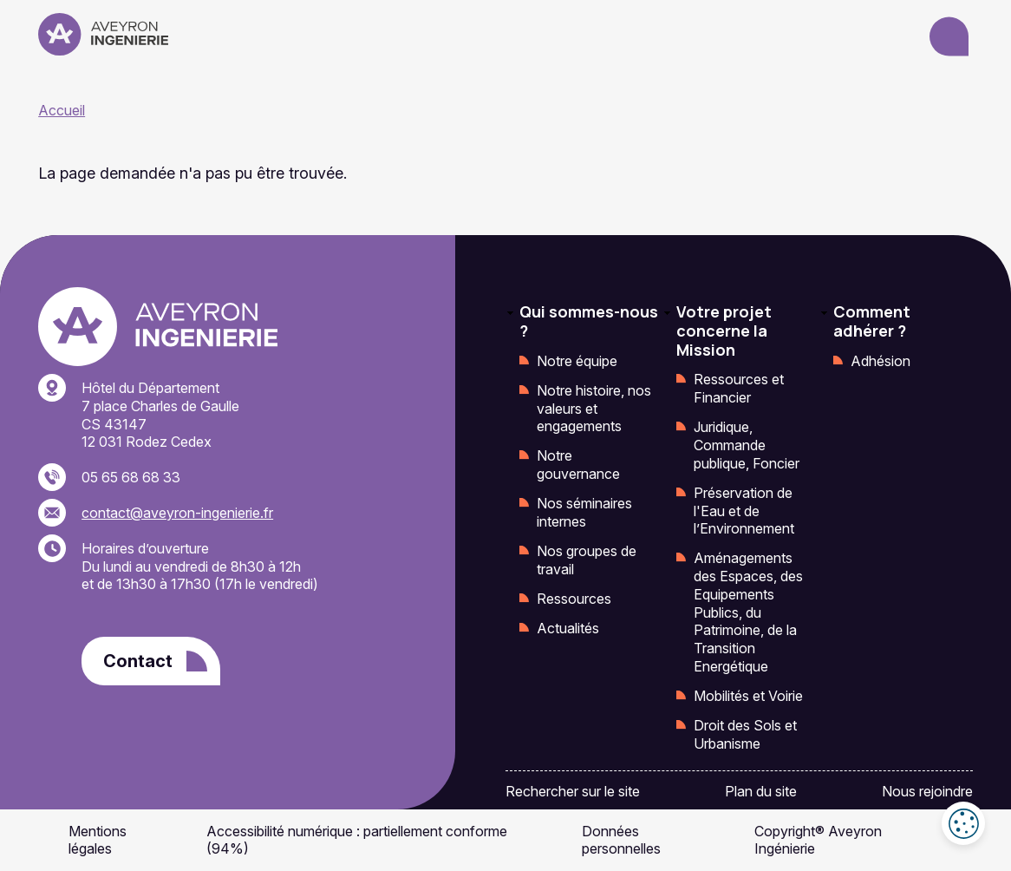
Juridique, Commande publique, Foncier (746, 445)
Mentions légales (97, 840)
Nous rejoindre (927, 791)
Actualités (568, 628)
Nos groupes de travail (586, 560)
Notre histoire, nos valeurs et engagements (594, 409)
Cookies (963, 823)
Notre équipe (577, 361)
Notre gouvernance (578, 464)
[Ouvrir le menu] (949, 36)
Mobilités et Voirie (748, 695)
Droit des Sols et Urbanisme (745, 734)
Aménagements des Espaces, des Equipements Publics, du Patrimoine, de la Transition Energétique (748, 612)
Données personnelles (621, 840)
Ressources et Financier (739, 388)
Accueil (61, 110)
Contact (138, 661)
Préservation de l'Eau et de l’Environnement (744, 511)
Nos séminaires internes (584, 512)
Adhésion (880, 361)
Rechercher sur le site (573, 791)
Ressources (574, 598)
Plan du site (761, 791)
